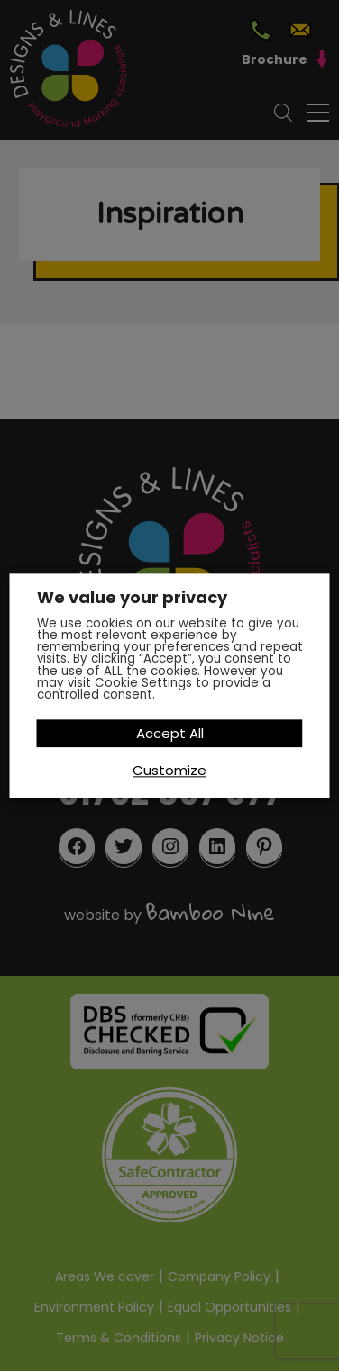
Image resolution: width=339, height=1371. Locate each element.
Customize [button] (169, 770)
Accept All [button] (170, 733)
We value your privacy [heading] (132, 598)
